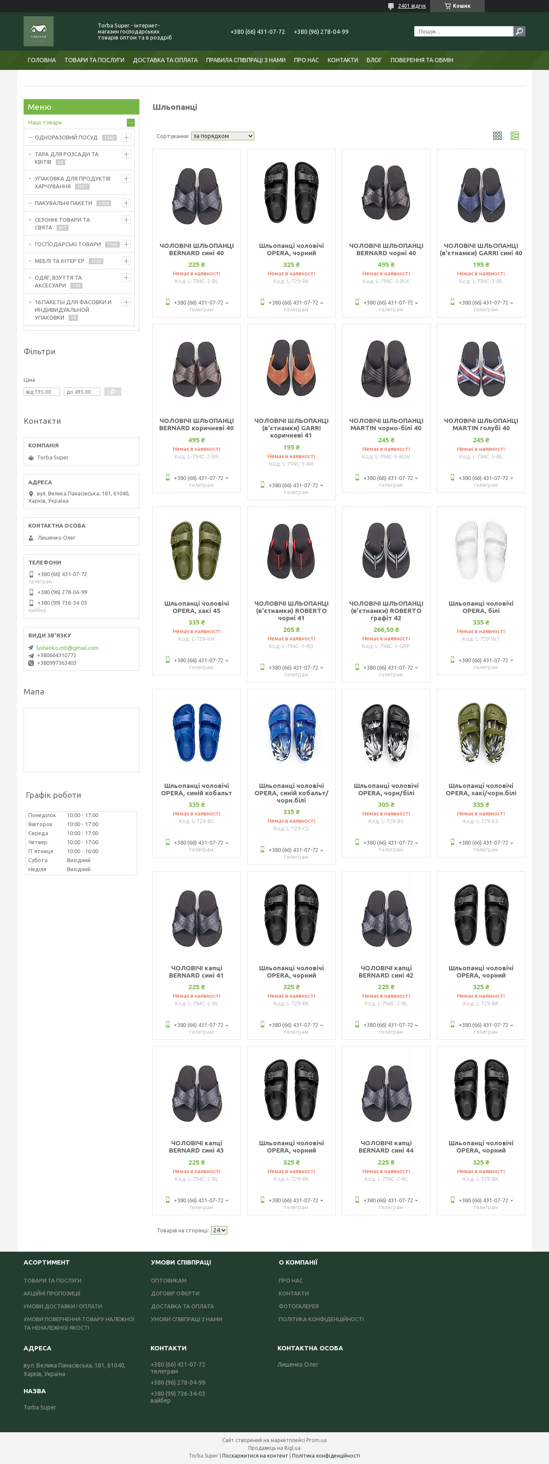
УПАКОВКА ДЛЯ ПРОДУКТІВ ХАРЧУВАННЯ (73, 182)
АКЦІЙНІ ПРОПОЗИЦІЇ (52, 1293)
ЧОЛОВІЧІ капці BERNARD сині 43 (196, 1146)
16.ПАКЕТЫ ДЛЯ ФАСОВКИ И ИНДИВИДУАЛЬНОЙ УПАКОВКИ (73, 309)
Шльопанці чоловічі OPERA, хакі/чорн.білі (481, 789)
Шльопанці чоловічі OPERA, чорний (291, 249)
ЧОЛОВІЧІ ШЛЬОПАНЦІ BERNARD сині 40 (197, 249)
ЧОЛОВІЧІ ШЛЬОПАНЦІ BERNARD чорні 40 (386, 249)
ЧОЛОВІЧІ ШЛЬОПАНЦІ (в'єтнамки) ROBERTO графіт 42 (386, 611)
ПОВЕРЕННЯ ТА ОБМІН (422, 60)
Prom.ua (316, 1440)
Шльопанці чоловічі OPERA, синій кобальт (196, 789)
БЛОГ (374, 60)
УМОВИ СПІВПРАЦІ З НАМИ (186, 1319)
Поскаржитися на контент (255, 1455)
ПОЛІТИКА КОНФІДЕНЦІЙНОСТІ (321, 1319)
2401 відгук (412, 6)
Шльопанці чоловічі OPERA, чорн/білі (386, 789)
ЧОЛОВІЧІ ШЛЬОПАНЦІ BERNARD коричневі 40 (196, 424)
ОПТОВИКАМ (169, 1280)
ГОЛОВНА (42, 60)
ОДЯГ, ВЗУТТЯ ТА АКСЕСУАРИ (58, 281)
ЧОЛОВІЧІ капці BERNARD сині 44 (386, 1146)
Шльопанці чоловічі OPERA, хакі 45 (196, 607)
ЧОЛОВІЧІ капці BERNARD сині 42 (386, 971)
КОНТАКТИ (343, 60)
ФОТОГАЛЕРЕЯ (299, 1306)
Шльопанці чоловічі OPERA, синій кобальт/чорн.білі (291, 793)
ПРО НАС (306, 60)
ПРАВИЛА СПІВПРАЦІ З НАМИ (246, 60)
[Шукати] (519, 31)
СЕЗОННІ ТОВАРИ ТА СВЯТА (62, 223)
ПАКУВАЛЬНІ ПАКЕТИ (63, 203)
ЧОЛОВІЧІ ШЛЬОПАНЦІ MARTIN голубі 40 (481, 424)
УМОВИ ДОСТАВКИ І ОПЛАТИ (63, 1306)
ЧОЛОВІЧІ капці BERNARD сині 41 (196, 971)
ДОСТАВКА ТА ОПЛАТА (165, 60)
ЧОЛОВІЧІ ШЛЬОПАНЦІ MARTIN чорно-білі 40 (386, 424)
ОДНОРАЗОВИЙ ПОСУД (66, 137)
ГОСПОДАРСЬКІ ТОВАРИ (68, 244)
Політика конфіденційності (326, 1455)
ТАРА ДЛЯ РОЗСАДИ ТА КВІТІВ (67, 158)
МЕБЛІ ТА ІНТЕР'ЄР (59, 261)
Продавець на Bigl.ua (274, 1448)
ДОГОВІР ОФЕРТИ (175, 1293)
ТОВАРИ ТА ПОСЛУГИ (94, 60)
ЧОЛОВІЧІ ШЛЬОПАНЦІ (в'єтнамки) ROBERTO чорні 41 (291, 611)
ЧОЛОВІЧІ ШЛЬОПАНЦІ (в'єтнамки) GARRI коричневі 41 (291, 428)
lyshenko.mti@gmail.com (67, 648)
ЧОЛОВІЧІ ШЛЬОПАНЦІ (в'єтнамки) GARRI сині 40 (481, 249)
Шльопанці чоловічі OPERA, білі (481, 607)
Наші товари (45, 122)
